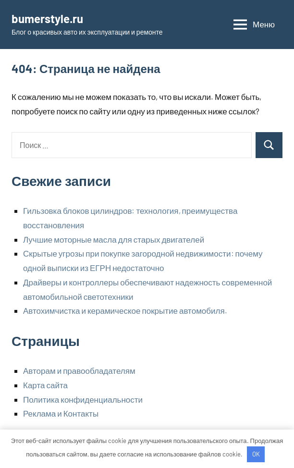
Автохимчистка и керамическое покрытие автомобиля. (125, 310)
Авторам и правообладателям (79, 370)
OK (256, 454)
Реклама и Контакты (60, 413)
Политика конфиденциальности (83, 399)
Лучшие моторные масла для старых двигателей (113, 239)
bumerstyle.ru (47, 18)
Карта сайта (45, 385)
